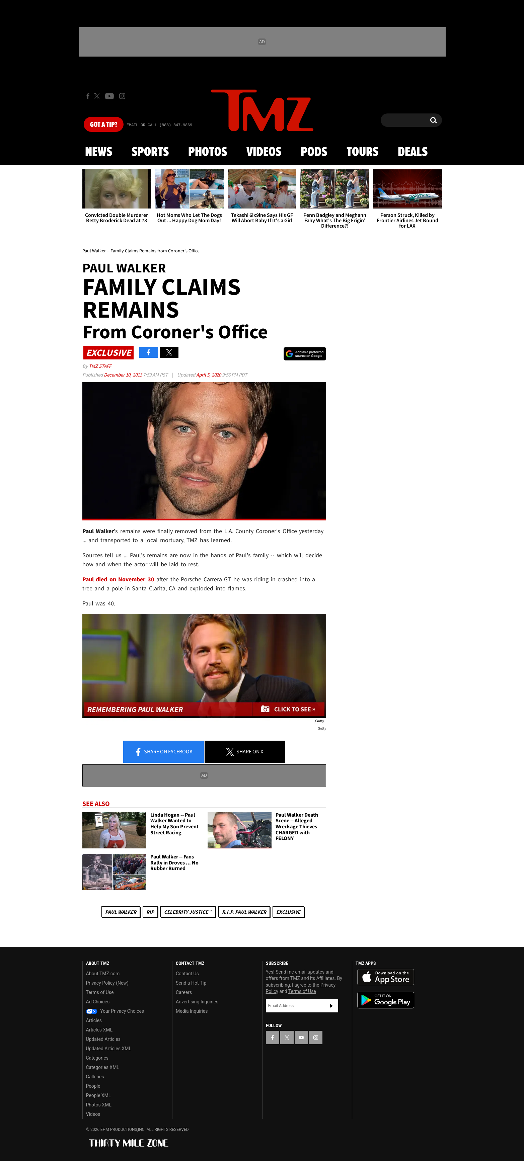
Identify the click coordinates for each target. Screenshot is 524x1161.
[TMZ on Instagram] (122, 96)
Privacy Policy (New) (107, 983)
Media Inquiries (192, 1011)
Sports (150, 152)
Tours (362, 152)
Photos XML (98, 1104)
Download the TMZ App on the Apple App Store (385, 977)
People (93, 1086)
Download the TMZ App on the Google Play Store (385, 1000)
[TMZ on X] (97, 96)
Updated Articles (103, 1039)
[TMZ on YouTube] (301, 1037)
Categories (97, 1058)
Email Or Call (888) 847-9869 (159, 125)
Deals (413, 152)
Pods (314, 152)
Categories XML (102, 1067)
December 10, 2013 (123, 374)
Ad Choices (98, 1001)
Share (163, 752)
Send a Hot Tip (191, 983)
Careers (184, 992)
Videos (263, 152)
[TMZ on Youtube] (109, 96)
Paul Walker (120, 912)
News (98, 152)
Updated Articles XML (108, 1048)
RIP (150, 912)
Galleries (95, 1076)
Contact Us (187, 973)
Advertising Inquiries (197, 1001)
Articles (94, 1020)
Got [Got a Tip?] (103, 124)
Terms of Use (100, 992)
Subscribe (331, 1005)
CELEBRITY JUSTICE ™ (188, 912)
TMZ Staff (100, 366)
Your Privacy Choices (115, 1011)
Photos (207, 152)
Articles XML (99, 1029)
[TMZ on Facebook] (87, 96)
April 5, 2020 (209, 374)
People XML (98, 1095)
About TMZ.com (103, 973)
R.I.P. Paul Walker (244, 912)
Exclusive (288, 912)
